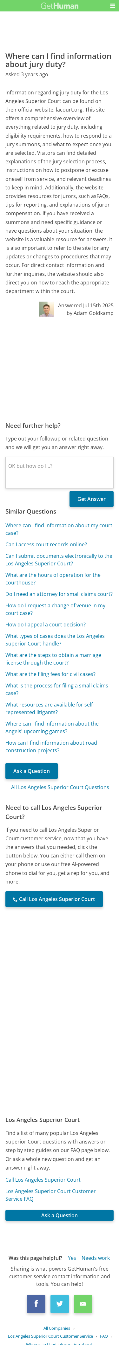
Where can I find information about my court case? (58, 529)
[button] (112, 5)
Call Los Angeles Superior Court (43, 1179)
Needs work (96, 1257)
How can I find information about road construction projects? (51, 746)
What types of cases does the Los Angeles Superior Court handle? (55, 639)
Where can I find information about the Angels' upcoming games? (52, 727)
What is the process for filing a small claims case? (56, 689)
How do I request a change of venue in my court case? (55, 609)
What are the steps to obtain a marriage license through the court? (53, 659)
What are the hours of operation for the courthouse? (53, 578)
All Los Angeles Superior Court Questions (60, 787)
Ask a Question (31, 771)
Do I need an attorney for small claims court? (59, 594)
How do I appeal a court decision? (45, 624)
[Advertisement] (59, 368)
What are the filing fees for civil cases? (50, 674)
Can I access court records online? (46, 544)
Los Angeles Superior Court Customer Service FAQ (50, 1195)
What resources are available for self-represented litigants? (49, 708)
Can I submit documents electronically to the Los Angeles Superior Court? (58, 559)
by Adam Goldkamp (90, 313)
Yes (72, 1257)
